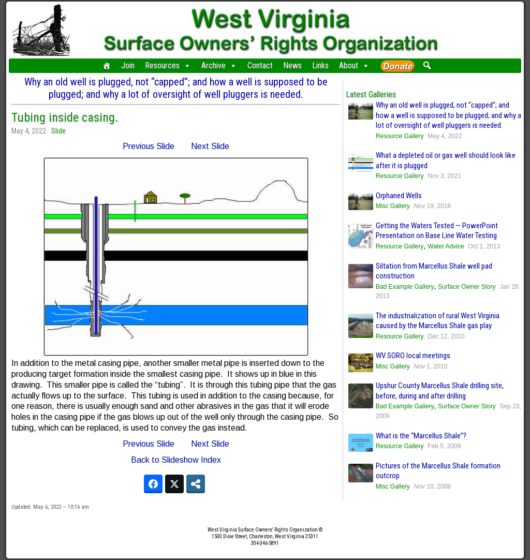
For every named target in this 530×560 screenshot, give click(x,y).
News (292, 65)
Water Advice (446, 246)
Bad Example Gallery (405, 286)
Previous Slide (148, 146)
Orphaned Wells (399, 195)
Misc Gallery (393, 206)
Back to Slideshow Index (176, 459)
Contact (260, 65)
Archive (219, 65)
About (354, 65)
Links (320, 65)
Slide (58, 131)
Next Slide (210, 146)
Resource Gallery (400, 136)
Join (128, 65)
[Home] (106, 65)
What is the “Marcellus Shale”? (421, 435)
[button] (427, 65)
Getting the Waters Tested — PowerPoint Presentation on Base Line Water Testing (437, 231)
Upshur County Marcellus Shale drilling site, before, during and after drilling (440, 391)
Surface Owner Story (466, 286)
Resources (168, 65)
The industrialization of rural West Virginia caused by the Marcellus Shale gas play (437, 321)
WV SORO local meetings (413, 355)
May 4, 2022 (28, 131)
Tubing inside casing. (65, 117)
